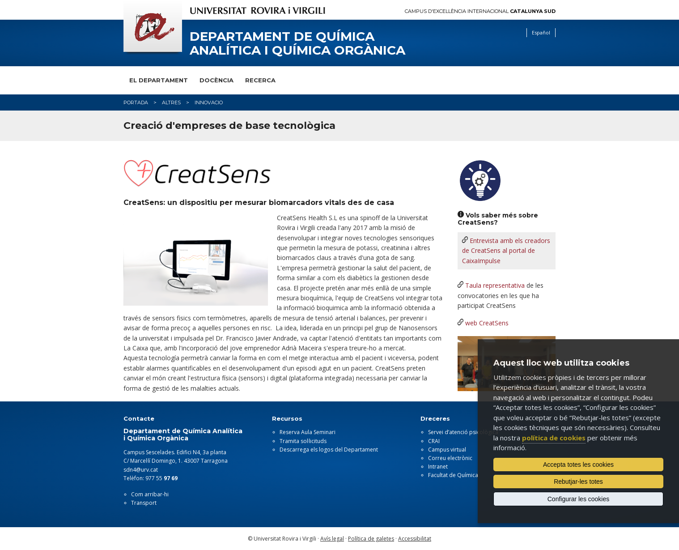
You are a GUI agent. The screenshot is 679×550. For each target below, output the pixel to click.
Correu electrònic (450, 458)
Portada (135, 102)
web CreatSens (487, 323)
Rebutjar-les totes (578, 481)
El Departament (158, 80)
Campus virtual (447, 449)
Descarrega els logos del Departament (329, 449)
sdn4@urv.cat (140, 469)
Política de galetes (371, 538)
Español (541, 32)
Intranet (438, 466)
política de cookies (554, 437)
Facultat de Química (453, 475)
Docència (216, 80)
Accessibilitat (414, 538)
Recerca (260, 80)
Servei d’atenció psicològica (463, 432)
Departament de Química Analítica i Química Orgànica (297, 43)
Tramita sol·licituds (303, 441)
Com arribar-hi (150, 494)
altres (171, 102)
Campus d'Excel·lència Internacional (480, 11)
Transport (144, 503)
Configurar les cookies (578, 499)
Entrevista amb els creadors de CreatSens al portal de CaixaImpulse (506, 250)
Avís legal (332, 538)
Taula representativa (495, 285)
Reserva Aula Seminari (307, 432)
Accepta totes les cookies (578, 464)
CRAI (434, 441)
